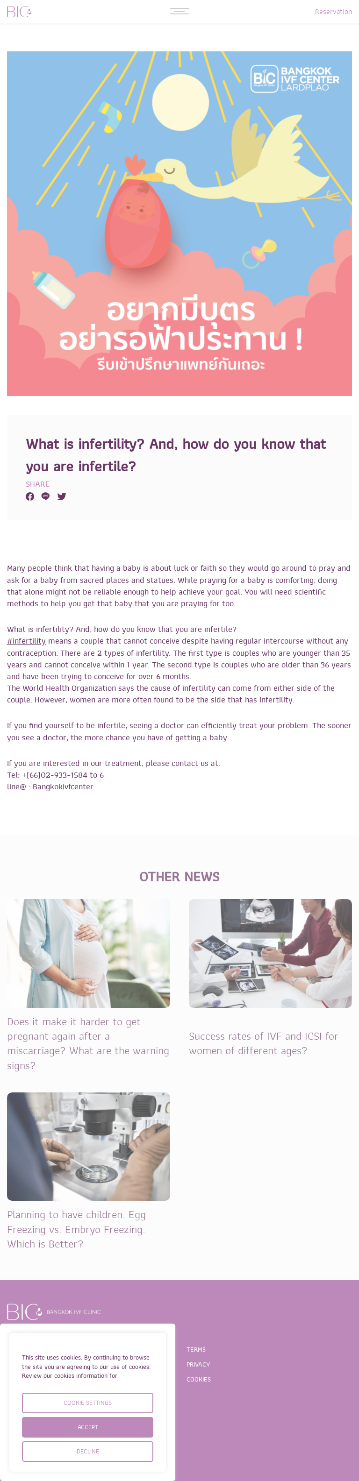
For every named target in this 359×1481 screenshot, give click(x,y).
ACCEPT (88, 1427)
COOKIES (199, 1379)
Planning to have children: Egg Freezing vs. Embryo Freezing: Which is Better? (76, 1229)
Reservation (333, 11)
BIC (19, 11)
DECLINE (88, 1451)
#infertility (26, 641)
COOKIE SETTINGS (88, 1403)
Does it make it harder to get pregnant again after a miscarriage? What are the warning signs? (88, 1043)
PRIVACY (198, 1364)
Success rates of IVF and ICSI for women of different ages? (263, 1043)
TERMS (196, 1349)
